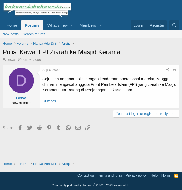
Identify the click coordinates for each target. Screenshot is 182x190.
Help (154, 175)
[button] (72, 25)
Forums (32, 25)
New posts (11, 34)
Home (12, 25)
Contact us (85, 175)
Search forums (34, 34)
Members (88, 25)
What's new (57, 25)
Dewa (11, 60)
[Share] (168, 70)
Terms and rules (110, 175)
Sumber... (50, 101)
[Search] (174, 25)
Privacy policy (136, 175)
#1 (174, 70)
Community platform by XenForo (91, 185)
